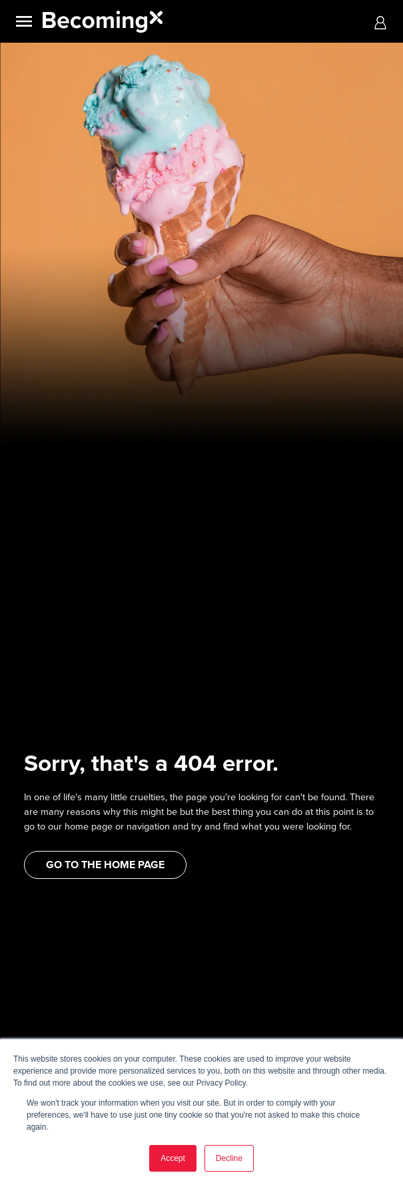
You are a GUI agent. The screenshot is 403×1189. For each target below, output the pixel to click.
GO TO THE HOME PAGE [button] (105, 865)
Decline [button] (229, 1158)
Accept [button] (173, 1158)
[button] (380, 21)
